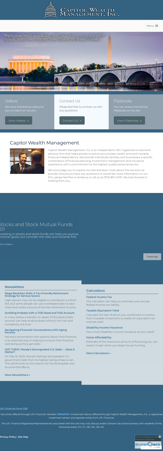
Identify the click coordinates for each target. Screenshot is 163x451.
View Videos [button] (17, 120)
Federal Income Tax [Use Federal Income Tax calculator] (99, 299)
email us (83, 177)
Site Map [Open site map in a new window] (23, 436)
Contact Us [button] (70, 120)
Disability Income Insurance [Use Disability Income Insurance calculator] (104, 330)
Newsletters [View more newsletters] (14, 284)
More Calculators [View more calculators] (98, 355)
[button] (152, 26)
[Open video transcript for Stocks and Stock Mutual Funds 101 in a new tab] (150, 256)
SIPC (67, 414)
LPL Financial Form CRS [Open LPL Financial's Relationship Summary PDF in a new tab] (14, 408)
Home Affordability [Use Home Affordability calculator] (98, 340)
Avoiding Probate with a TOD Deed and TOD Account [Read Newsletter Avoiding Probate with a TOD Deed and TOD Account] (39, 310)
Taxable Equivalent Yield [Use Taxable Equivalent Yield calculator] (102, 313)
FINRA (60, 414)
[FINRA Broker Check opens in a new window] (148, 442)
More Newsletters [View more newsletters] (17, 372)
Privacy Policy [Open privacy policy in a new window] (8, 436)
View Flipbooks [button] (127, 120)
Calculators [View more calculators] (95, 293)
